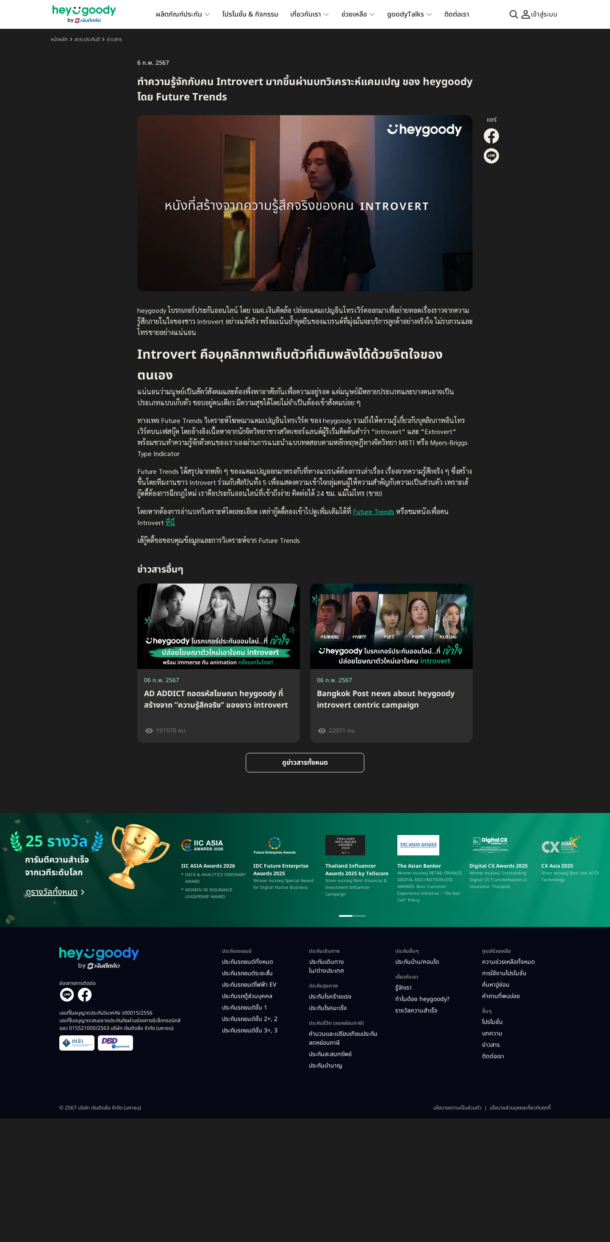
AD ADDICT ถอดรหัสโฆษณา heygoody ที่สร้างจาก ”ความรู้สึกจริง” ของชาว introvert (216, 699)
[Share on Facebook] (491, 142)
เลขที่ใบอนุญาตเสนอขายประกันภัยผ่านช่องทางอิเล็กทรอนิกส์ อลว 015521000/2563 (119, 1024)
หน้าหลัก (59, 39)
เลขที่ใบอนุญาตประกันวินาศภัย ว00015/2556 (105, 1013)
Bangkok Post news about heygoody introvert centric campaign (386, 699)
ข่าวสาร (114, 39)
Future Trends (373, 511)
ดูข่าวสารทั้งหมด (305, 763)
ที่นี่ (170, 522)
